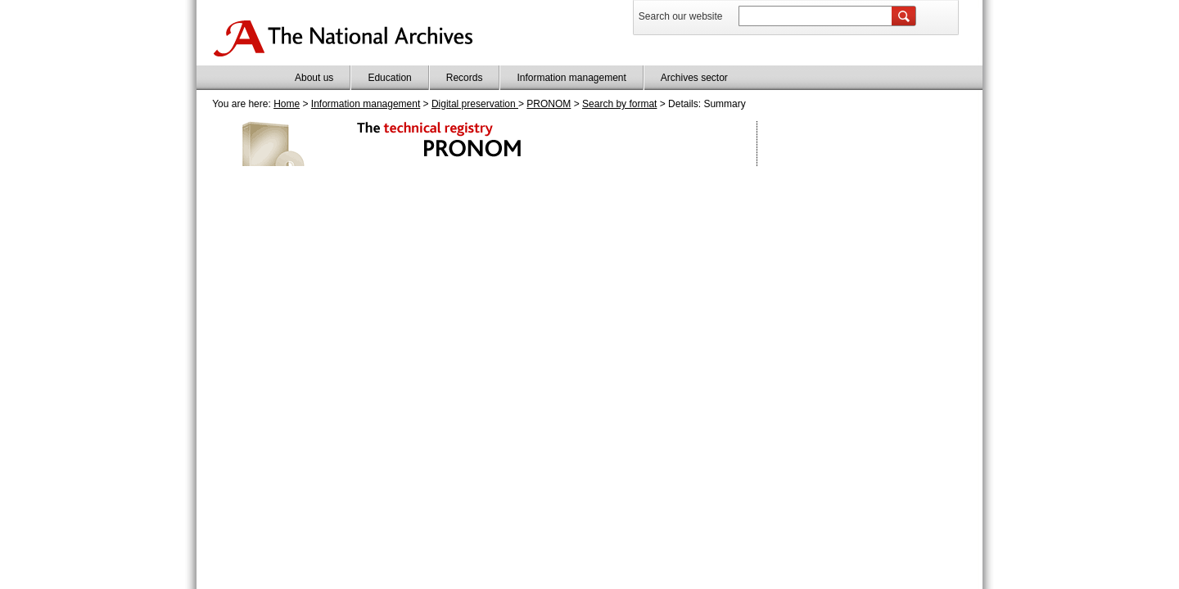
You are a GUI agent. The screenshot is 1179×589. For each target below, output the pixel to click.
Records (464, 77)
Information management (571, 77)
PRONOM (548, 104)
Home (286, 104)
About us (314, 77)
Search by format (619, 104)
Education (389, 77)
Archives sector (694, 77)
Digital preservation (474, 104)
